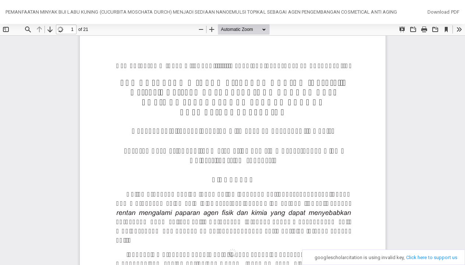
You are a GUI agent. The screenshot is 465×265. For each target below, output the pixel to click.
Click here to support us (431, 257)
